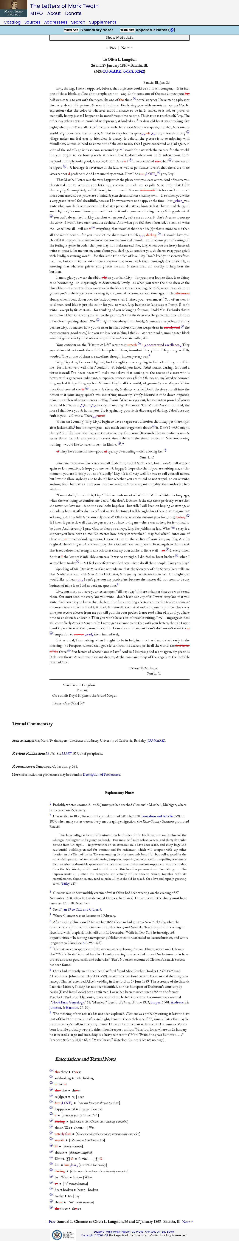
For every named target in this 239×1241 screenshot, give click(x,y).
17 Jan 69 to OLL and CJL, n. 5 (79, 909)
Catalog (12, 22)
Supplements (102, 22)
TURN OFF (71, 30)
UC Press (137, 1232)
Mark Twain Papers (118, 1232)
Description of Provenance (101, 774)
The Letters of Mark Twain (64, 6)
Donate (73, 13)
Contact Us (152, 1232)
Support (99, 1232)
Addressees (55, 22)
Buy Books (168, 1232)
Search (78, 22)
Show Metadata (120, 37)
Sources (32, 22)
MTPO (36, 13)
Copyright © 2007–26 (94, 1235)
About (54, 13)
